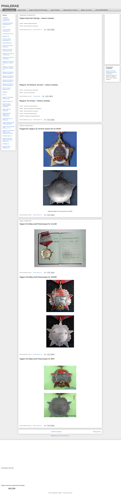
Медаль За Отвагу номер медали (7, 50)
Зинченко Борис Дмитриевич (7, 39)
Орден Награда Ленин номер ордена (8, 123)
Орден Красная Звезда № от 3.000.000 (7, 115)
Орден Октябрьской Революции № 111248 (38, 224)
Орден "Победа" (55, 10)
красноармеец (6, 43)
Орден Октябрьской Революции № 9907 (37, 359)
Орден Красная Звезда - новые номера (37, 18)
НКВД (4, 92)
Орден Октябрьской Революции (38, 10)
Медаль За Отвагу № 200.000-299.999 (8, 76)
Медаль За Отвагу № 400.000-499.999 (8, 84)
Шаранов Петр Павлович (6, 147)
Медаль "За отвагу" (86, 10)
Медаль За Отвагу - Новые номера (35, 101)
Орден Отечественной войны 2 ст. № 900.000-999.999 (8, 132)
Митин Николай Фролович (7, 88)
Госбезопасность (7, 33)
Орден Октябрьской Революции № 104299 (38, 277)
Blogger (70, 492)
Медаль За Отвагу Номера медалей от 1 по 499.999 (111, 72)
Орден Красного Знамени (70, 10)
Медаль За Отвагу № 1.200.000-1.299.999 (8, 62)
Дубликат (5, 36)
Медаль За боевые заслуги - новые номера (39, 85)
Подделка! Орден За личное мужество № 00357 (40, 129)
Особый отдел (6, 135)
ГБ (3, 27)
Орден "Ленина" (7, 101)
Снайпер (5, 143)
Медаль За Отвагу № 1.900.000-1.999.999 (8, 67)
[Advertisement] (60, 57)
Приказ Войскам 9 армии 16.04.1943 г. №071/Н (8, 140)
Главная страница (9, 10)
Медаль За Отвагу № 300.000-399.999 (8, 80)
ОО (3, 94)
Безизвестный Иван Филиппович (8, 23)
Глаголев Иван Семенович (6, 30)
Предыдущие (97, 431)
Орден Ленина (22, 10)
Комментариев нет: (38, 29)
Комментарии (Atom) (64, 435)
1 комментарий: (37, 96)
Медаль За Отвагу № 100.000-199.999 (8, 72)
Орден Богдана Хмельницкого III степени (7, 105)
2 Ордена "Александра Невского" (6, 19)
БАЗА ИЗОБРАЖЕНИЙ (101, 10)
